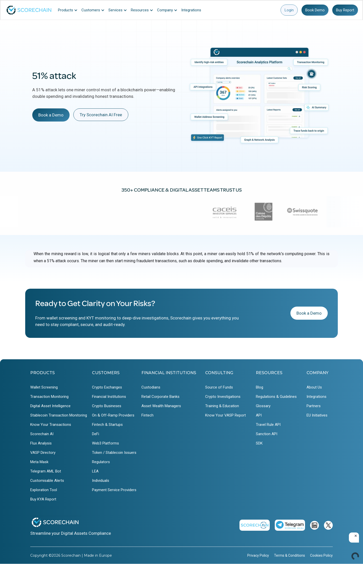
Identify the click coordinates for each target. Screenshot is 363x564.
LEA (95, 471)
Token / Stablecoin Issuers (114, 452)
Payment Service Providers (114, 490)
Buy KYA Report (43, 499)
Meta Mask (39, 462)
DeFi (95, 434)
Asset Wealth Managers (161, 406)
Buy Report (345, 10)
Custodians (150, 387)
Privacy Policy (258, 555)
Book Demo (315, 10)
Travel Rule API (268, 424)
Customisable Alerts (47, 480)
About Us (314, 387)
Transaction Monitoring (49, 396)
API (259, 415)
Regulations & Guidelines (276, 396)
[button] (69, 10)
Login (289, 10)
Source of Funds (219, 387)
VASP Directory (42, 452)
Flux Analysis (41, 443)
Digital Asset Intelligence (50, 406)
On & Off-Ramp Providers (113, 415)
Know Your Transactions (50, 424)
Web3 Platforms (105, 443)
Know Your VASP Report (225, 415)
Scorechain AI (41, 434)
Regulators (101, 462)
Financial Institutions (109, 396)
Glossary (263, 406)
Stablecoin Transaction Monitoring (58, 415)
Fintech (147, 415)
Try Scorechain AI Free (101, 114)
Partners (314, 406)
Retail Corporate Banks (160, 396)
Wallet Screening (44, 387)
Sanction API (266, 434)
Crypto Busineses (106, 406)
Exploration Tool (43, 490)
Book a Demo (51, 114)
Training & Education (222, 406)
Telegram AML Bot (45, 471)
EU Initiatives (317, 415)
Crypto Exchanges (107, 387)
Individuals (100, 480)
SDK (259, 443)
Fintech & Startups (107, 424)
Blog (259, 387)
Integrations (316, 396)
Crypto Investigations (222, 396)
